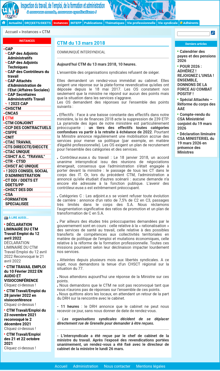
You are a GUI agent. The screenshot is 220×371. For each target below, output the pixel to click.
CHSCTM (13, 108)
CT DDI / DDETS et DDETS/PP (21, 182)
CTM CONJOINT (19, 123)
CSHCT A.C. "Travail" (25, 156)
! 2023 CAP (18, 103)
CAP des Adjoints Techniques (23, 64)
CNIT (9, 137)
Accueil (11, 32)
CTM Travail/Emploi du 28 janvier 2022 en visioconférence (25, 295)
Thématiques (114, 23)
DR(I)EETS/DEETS (38, 23)
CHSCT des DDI (19, 189)
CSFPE (11, 132)
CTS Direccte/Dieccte (26, 147)
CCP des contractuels (28, 127)
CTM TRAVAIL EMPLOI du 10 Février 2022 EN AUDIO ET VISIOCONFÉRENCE (25, 274)
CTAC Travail (18, 142)
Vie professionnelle (141, 23)
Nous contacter (117, 366)
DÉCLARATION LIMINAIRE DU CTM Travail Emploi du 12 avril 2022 (21, 231)
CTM (46, 32)
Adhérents (189, 23)
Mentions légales (150, 366)
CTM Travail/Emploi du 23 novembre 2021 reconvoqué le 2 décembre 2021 (25, 317)
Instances (60, 23)
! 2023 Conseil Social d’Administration (26, 173)
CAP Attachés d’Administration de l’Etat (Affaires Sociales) (29, 85)
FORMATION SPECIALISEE (16, 201)
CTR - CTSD (15, 161)
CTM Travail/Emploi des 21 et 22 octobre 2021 (22, 339)
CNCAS (11, 113)
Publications (93, 23)
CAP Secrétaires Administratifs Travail (26, 96)
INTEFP (76, 23)
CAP (9, 49)
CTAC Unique (17, 151)
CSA (9, 194)
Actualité (15, 23)
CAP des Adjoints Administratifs (23, 55)
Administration (85, 366)
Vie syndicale (168, 23)
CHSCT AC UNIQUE (21, 166)
